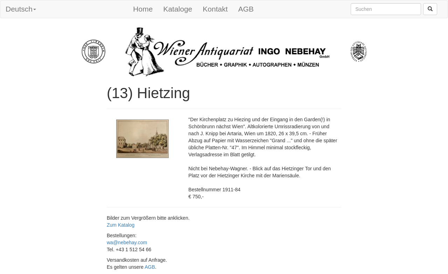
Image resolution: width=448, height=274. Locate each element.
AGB (246, 9)
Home (143, 9)
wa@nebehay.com (127, 242)
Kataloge (177, 9)
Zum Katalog (120, 225)
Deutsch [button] (21, 9)
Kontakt (215, 9)
